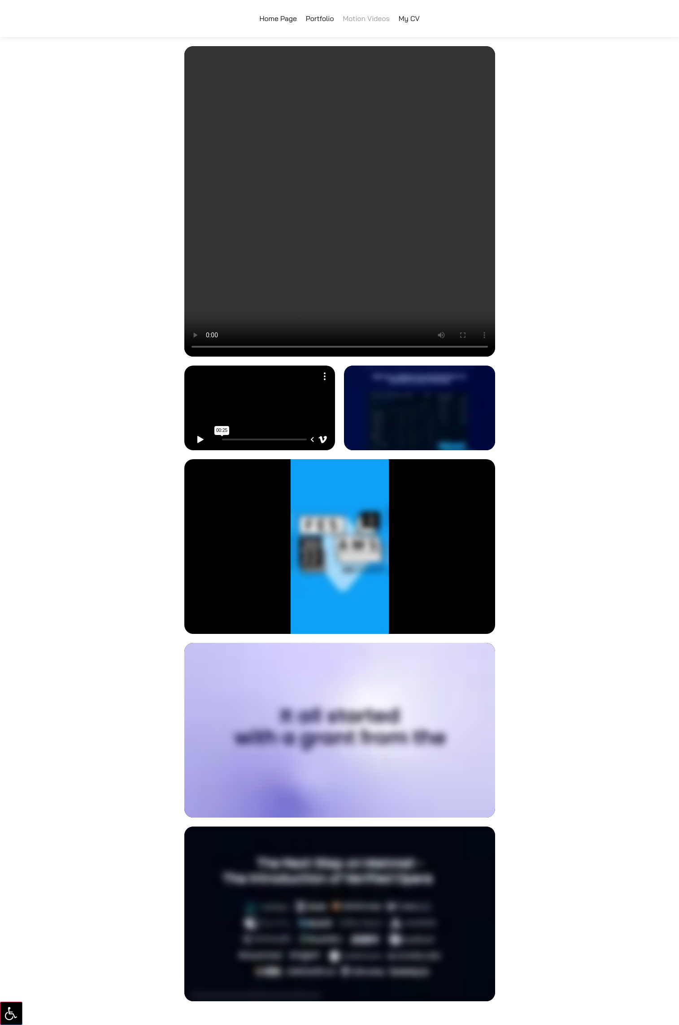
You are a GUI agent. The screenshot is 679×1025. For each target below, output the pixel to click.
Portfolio (320, 18)
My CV (409, 18)
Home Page (277, 18)
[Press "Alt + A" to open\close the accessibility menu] (11, 1013)
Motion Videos (366, 18)
